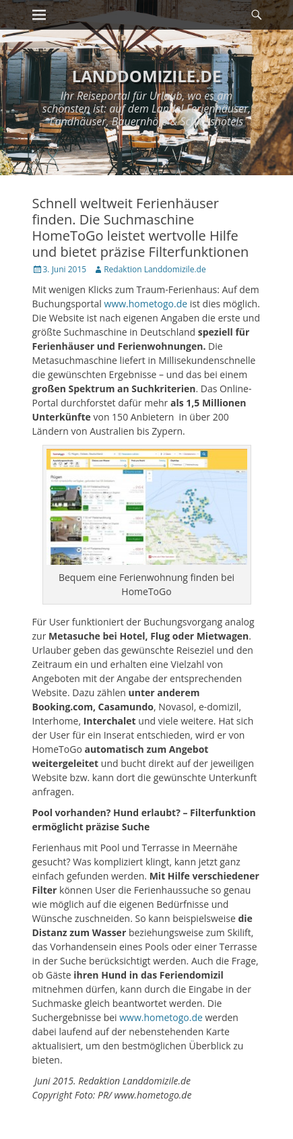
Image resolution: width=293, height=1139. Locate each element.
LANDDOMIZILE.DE (147, 76)
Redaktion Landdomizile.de (154, 269)
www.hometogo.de (146, 303)
